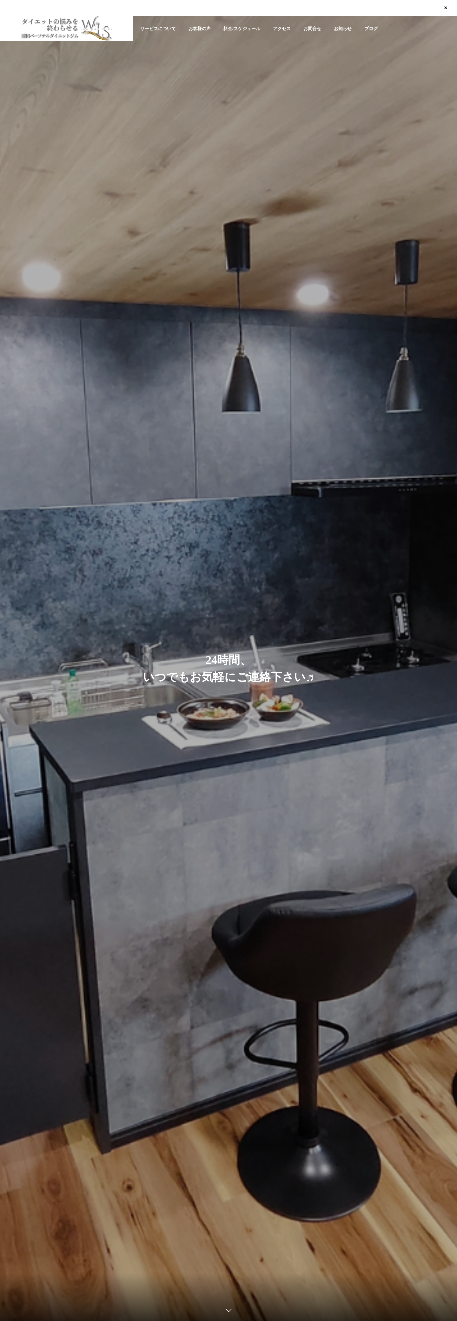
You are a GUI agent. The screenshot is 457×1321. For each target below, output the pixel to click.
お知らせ (343, 28)
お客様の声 (200, 28)
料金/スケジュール (241, 28)
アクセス (282, 28)
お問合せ (312, 28)
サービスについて (158, 28)
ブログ (371, 28)
